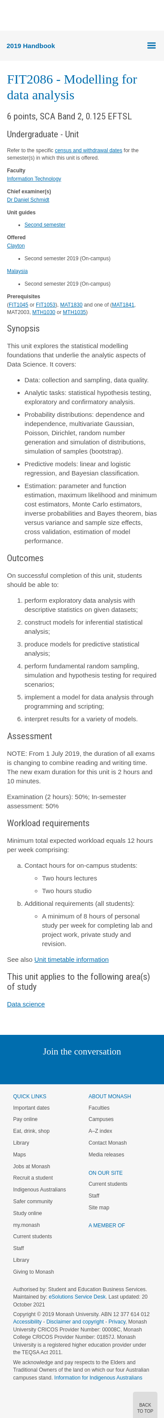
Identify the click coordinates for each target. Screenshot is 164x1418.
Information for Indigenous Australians (98, 1378)
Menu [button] (11, 16)
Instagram (20, 1069)
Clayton (16, 246)
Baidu (142, 1069)
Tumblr (106, 1069)
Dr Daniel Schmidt (28, 200)
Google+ (88, 1069)
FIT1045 (18, 305)
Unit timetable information (72, 959)
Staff (18, 1248)
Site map (99, 1208)
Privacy (116, 1322)
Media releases (106, 1155)
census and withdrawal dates (88, 150)
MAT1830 (71, 305)
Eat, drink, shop (31, 1131)
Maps (19, 1155)
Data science (26, 1004)
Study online (27, 1213)
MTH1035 (74, 312)
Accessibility (27, 1322)
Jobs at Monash (31, 1166)
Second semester (44, 225)
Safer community (32, 1201)
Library (21, 1143)
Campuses (101, 1119)
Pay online (25, 1119)
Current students (32, 1236)
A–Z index (100, 1131)
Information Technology (34, 179)
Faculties (99, 1108)
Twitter (56, 1069)
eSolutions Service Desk (77, 1297)
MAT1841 (123, 305)
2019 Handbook (31, 45)
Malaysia (17, 271)
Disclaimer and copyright (75, 1322)
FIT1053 (46, 305)
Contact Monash (108, 1143)
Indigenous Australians (39, 1190)
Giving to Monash (33, 1272)
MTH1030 (44, 312)
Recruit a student (33, 1178)
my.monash (26, 1225)
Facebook (73, 1069)
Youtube (124, 1069)
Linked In (37, 1069)
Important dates (31, 1108)
